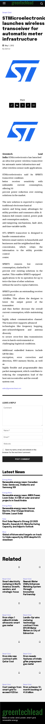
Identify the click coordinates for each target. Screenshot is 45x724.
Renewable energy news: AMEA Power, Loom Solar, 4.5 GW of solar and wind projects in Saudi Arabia (21, 498)
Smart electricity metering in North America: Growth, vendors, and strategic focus (11, 587)
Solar (4, 519)
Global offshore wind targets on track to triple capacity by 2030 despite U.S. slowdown (22, 537)
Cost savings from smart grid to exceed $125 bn (11, 690)
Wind (4, 532)
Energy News (7, 480)
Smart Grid (7, 13)
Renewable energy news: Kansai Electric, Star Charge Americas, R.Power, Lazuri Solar (18, 511)
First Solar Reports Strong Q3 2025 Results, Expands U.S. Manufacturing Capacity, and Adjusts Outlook (21, 524)
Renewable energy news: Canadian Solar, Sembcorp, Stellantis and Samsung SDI (20, 485)
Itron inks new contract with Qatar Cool (9, 659)
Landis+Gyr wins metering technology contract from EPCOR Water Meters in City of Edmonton (31, 625)
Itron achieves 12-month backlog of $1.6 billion (32, 690)
